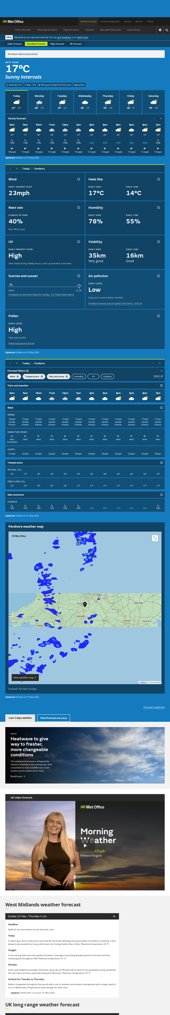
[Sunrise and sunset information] (78, 276)
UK (76, 43)
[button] (85, 605)
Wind (13, 377)
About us (139, 21)
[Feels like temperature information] (158, 179)
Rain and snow (57, 377)
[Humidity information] (158, 207)
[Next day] (17, 168)
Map (57, 43)
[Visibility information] (158, 242)
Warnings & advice (47, 29)
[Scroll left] (154, 118)
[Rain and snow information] (161, 494)
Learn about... (134, 29)
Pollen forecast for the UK (21, 343)
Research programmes (110, 21)
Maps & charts (71, 29)
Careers (150, 21)
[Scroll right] (161, 118)
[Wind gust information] (78, 179)
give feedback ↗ (65, 37)
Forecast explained (154, 707)
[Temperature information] (161, 462)
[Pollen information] (158, 316)
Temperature (33, 377)
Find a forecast (23, 29)
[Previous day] (10, 168)
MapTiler (144, 683)
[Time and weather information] (161, 385)
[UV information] (78, 242)
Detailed (36, 43)
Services (127, 21)
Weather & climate (88, 21)
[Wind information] (161, 407)
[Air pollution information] (158, 276)
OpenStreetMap (155, 683)
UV (93, 376)
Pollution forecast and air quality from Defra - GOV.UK (115, 303)
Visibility (107, 376)
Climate (89, 29)
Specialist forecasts (110, 29)
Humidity (79, 376)
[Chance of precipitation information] (78, 207)
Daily (14, 43)
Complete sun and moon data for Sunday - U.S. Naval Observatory (41, 294)
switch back (82, 37)
